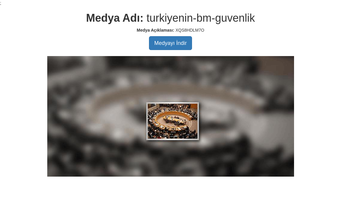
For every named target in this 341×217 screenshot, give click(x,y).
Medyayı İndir (170, 43)
